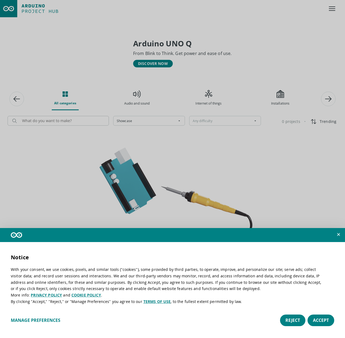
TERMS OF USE (157, 301)
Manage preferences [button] (35, 320)
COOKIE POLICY (86, 295)
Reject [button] (292, 320)
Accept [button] (321, 320)
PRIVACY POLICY (46, 295)
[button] (338, 234)
